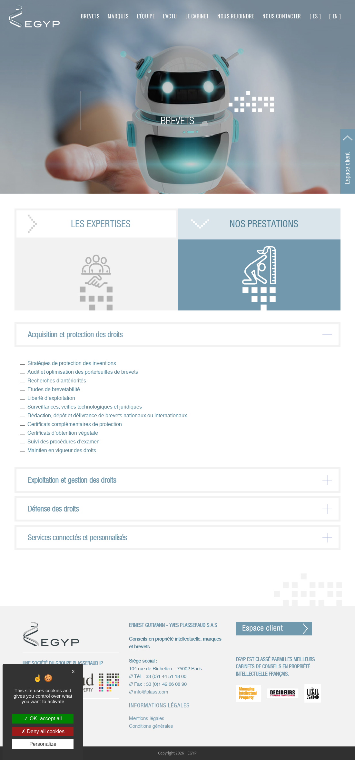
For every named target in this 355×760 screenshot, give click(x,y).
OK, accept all (43, 718)
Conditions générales (151, 726)
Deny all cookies (42, 731)
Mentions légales (146, 718)
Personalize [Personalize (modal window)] (42, 744)
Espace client (347, 168)
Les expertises (101, 223)
